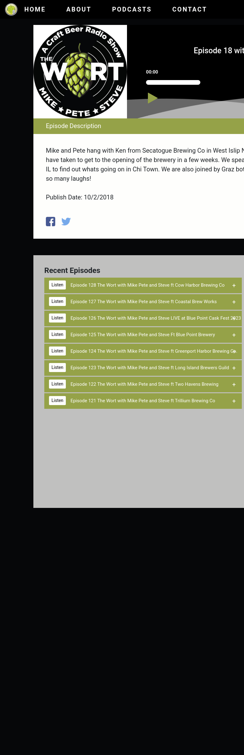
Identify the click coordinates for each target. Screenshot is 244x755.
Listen (57, 284)
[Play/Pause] (159, 101)
